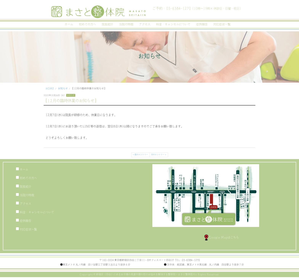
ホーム (69, 24)
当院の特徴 (126, 24)
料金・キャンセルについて (173, 24)
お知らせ (63, 88)
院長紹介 (107, 24)
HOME (50, 88)
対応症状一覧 (222, 24)
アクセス (144, 24)
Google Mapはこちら (221, 237)
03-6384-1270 (191, 260)
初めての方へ (87, 24)
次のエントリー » (158, 154)
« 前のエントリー (140, 154)
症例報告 (202, 24)
